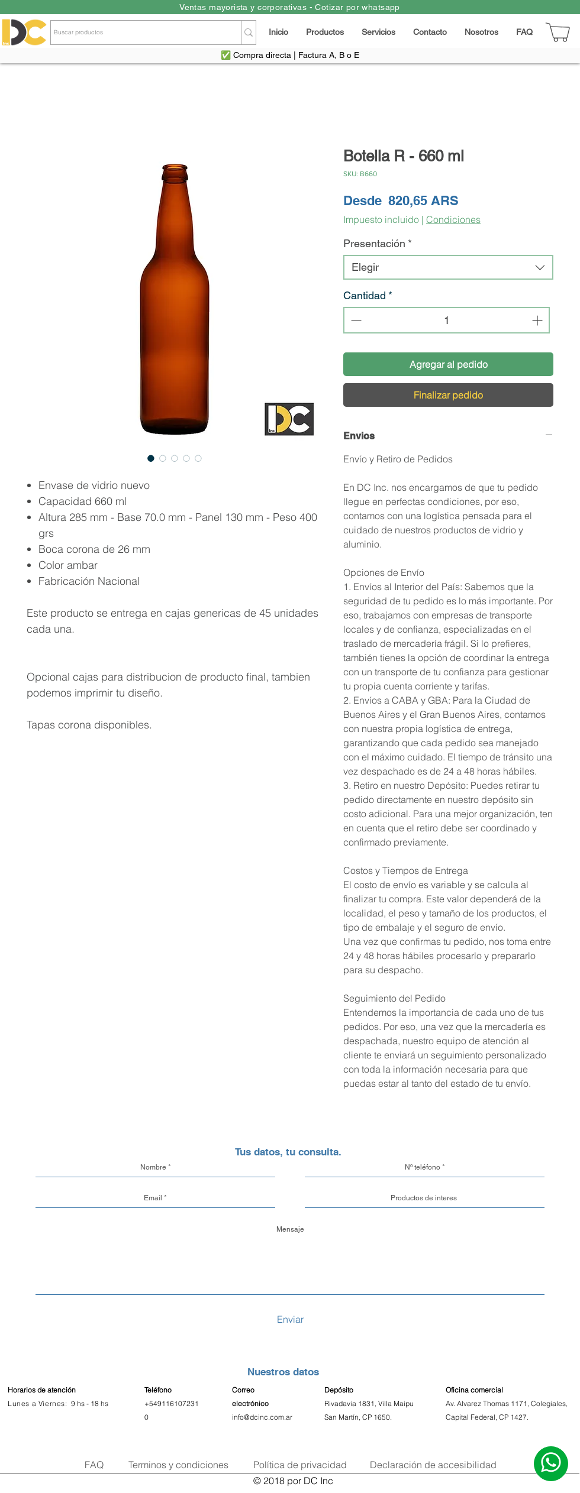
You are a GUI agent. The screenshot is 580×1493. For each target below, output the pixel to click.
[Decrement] (355, 320)
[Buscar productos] (135, 32)
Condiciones (453, 219)
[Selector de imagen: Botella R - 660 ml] (151, 458)
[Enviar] (290, 1319)
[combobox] (448, 267)
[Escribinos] (551, 1463)
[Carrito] (558, 32)
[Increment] (538, 320)
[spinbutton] (446, 320)
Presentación (377, 243)
